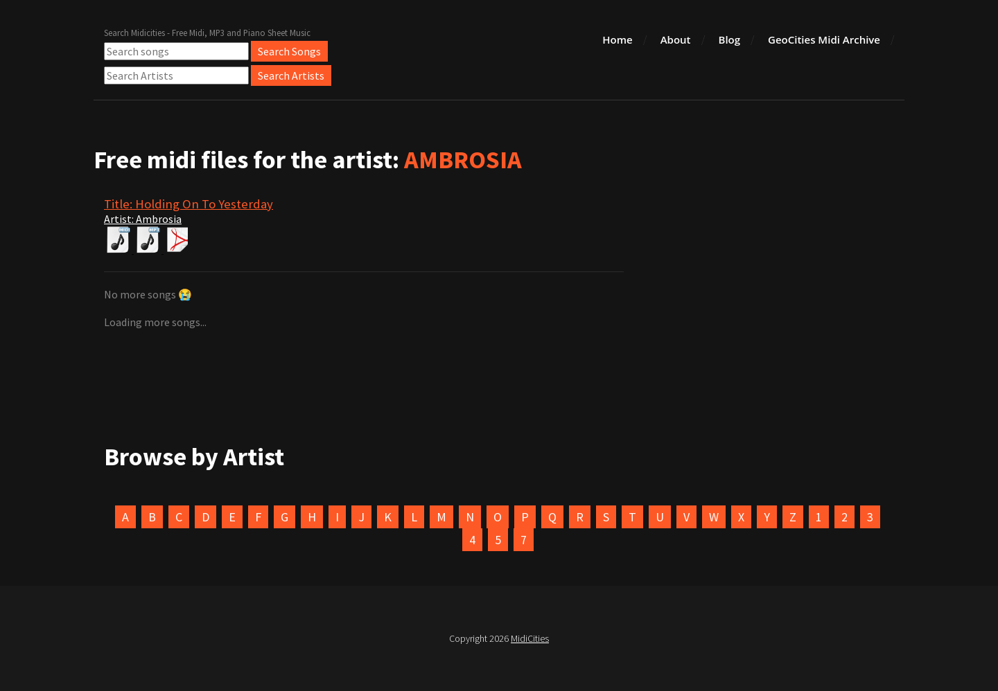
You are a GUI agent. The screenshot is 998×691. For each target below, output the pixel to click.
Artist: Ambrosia (143, 219)
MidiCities (530, 638)
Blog (730, 39)
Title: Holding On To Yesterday (188, 204)
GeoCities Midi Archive (824, 39)
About (675, 39)
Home (617, 39)
